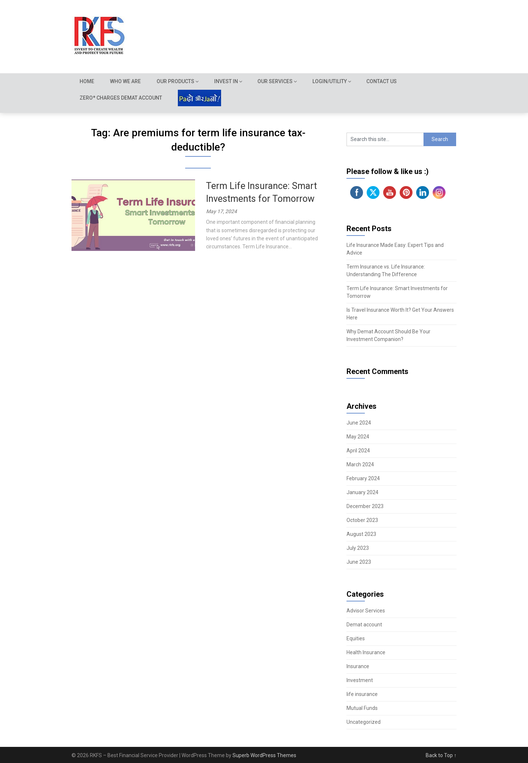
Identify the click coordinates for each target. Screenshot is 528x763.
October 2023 (362, 520)
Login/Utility (331, 81)
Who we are (125, 81)
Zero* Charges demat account (121, 98)
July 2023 (357, 548)
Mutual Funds (362, 708)
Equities (355, 638)
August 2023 (361, 534)
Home (87, 81)
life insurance (362, 694)
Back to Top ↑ (441, 755)
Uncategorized (363, 722)
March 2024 (360, 464)
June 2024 (358, 423)
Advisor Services (365, 611)
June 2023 (358, 562)
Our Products (176, 81)
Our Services (276, 81)
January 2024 (362, 492)
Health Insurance (365, 652)
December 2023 (365, 506)
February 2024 (363, 478)
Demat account (364, 624)
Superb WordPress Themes (264, 755)
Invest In (227, 81)
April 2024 (358, 450)
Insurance (357, 666)
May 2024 (357, 437)
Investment (359, 680)
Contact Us (383, 81)
